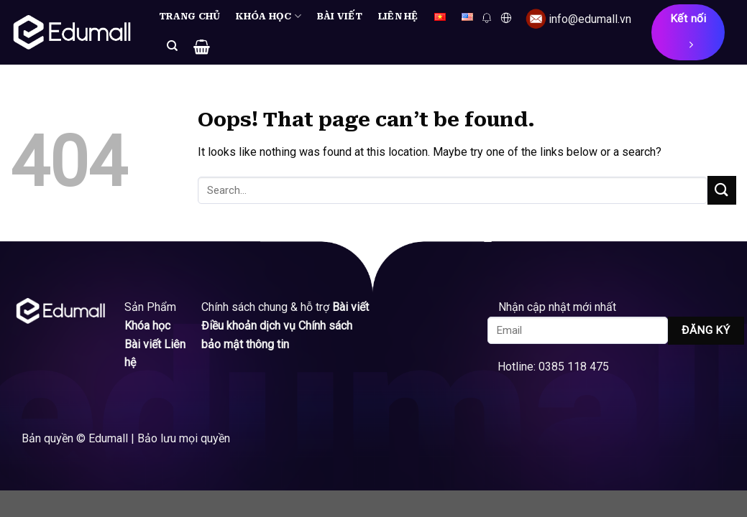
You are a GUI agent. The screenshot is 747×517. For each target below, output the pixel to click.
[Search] (172, 46)
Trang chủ (189, 16)
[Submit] (721, 190)
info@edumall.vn (590, 19)
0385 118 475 (574, 366)
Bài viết (339, 16)
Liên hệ (398, 16)
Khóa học (268, 16)
